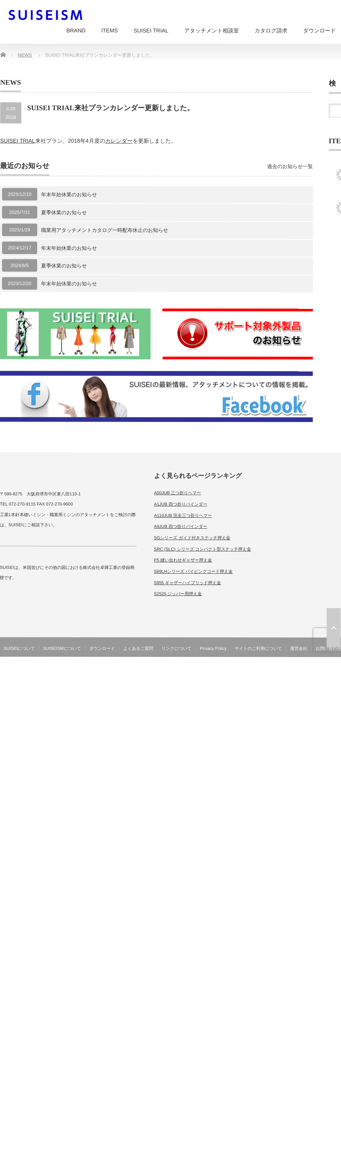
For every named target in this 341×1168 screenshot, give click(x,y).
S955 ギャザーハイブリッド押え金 (187, 582)
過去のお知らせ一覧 (290, 166)
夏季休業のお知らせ (64, 212)
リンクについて (177, 648)
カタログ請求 (271, 30)
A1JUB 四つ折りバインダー (180, 504)
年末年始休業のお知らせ (69, 194)
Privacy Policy (213, 648)
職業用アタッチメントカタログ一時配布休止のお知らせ (104, 230)
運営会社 (298, 648)
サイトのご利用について (258, 648)
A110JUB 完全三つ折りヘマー (183, 515)
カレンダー (119, 141)
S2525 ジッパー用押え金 (178, 593)
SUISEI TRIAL (150, 30)
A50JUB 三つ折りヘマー (177, 492)
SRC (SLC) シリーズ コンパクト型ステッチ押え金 (202, 549)
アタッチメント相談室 (211, 30)
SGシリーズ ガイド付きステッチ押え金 (192, 537)
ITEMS (109, 30)
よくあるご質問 (138, 648)
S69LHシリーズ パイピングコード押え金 (193, 571)
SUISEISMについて (62, 648)
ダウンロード (102, 648)
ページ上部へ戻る (334, 627)
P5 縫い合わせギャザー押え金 (183, 560)
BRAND (76, 30)
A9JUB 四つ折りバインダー (180, 526)
